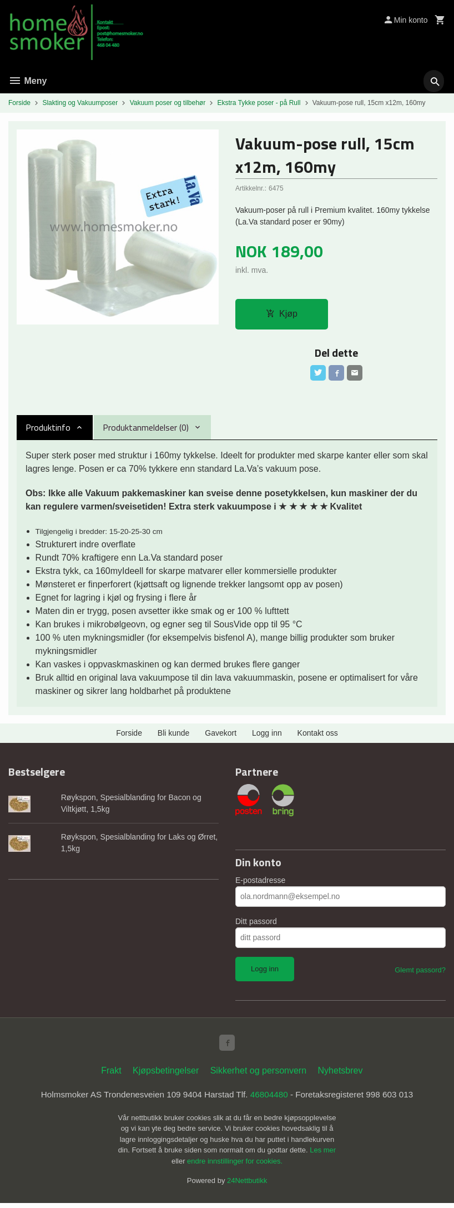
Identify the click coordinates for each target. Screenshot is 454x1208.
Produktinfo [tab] (48, 430)
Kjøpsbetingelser (166, 1075)
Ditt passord (256, 923)
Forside (19, 103)
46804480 (271, 1099)
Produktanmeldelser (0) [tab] (146, 430)
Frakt (111, 1075)
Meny (27, 81)
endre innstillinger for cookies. (235, 1166)
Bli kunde (174, 735)
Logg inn (267, 735)
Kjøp (281, 314)
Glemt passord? (420, 972)
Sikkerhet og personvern (258, 1075)
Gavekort (220, 735)
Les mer (323, 1155)
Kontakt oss (317, 735)
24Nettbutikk (247, 1185)
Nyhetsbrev (340, 1075)
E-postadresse (260, 882)
